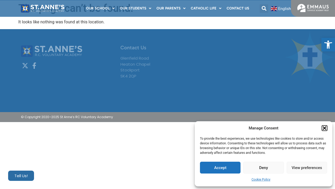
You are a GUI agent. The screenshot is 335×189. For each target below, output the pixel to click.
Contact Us (238, 8)
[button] (328, 44)
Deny (263, 167)
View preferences (307, 167)
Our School (100, 8)
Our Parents (171, 8)
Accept (220, 167)
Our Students (135, 8)
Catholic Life (206, 8)
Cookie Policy (261, 179)
